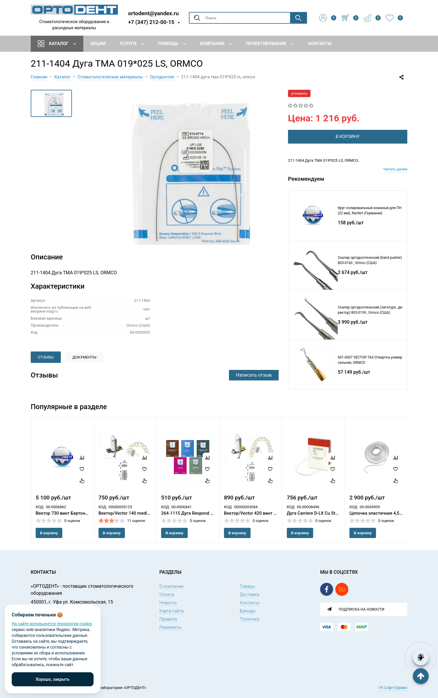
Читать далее (395, 169)
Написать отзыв (254, 375)
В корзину (49, 533)
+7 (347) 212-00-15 (151, 22)
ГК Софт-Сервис (393, 687)
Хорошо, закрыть (52, 679)
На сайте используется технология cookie (52, 623)
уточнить (299, 93)
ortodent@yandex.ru (153, 13)
